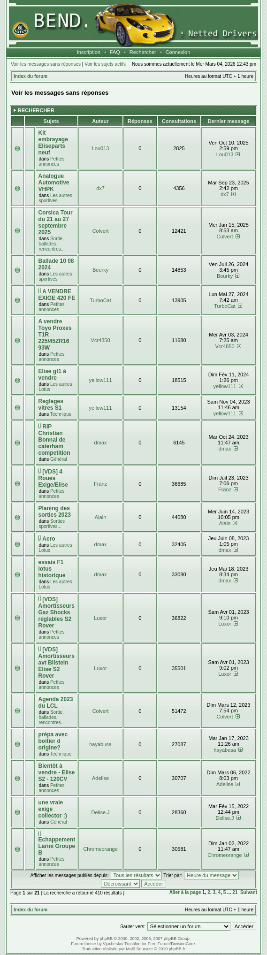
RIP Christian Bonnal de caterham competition (54, 439)
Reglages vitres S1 (50, 404)
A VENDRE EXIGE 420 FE (56, 294)
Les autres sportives (55, 198)
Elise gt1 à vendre (52, 374)
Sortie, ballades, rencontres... (51, 244)
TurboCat (100, 300)
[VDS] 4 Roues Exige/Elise (53, 478)
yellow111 (100, 380)
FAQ (115, 52)
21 (234, 892)
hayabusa (100, 744)
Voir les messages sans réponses (46, 64)
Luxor (100, 618)
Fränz (100, 484)
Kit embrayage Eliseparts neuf (53, 143)
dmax (100, 442)
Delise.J (101, 812)
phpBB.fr (177, 949)
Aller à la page (185, 892)
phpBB (106, 938)
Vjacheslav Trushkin (121, 943)
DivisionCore (183, 943)
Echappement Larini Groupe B (56, 846)
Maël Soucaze (139, 949)
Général (58, 459)
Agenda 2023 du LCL (55, 702)
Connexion (178, 52)
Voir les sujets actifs (105, 64)
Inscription (88, 52)
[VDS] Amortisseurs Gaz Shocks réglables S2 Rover (56, 612)
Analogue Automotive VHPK (53, 182)
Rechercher (143, 52)
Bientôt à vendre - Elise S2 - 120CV (56, 772)
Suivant (248, 892)
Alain (100, 517)
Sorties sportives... (51, 524)
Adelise (100, 778)
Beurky (100, 270)
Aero (48, 538)
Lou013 (100, 148)
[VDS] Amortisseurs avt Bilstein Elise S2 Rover (56, 662)
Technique (61, 414)
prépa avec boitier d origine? (53, 741)
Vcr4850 (100, 340)
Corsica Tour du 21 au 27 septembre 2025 (55, 222)
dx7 (100, 188)
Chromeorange (100, 849)
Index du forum (30, 76)
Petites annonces (51, 161)
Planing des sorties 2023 (54, 511)
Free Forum (159, 943)
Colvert (100, 231)
